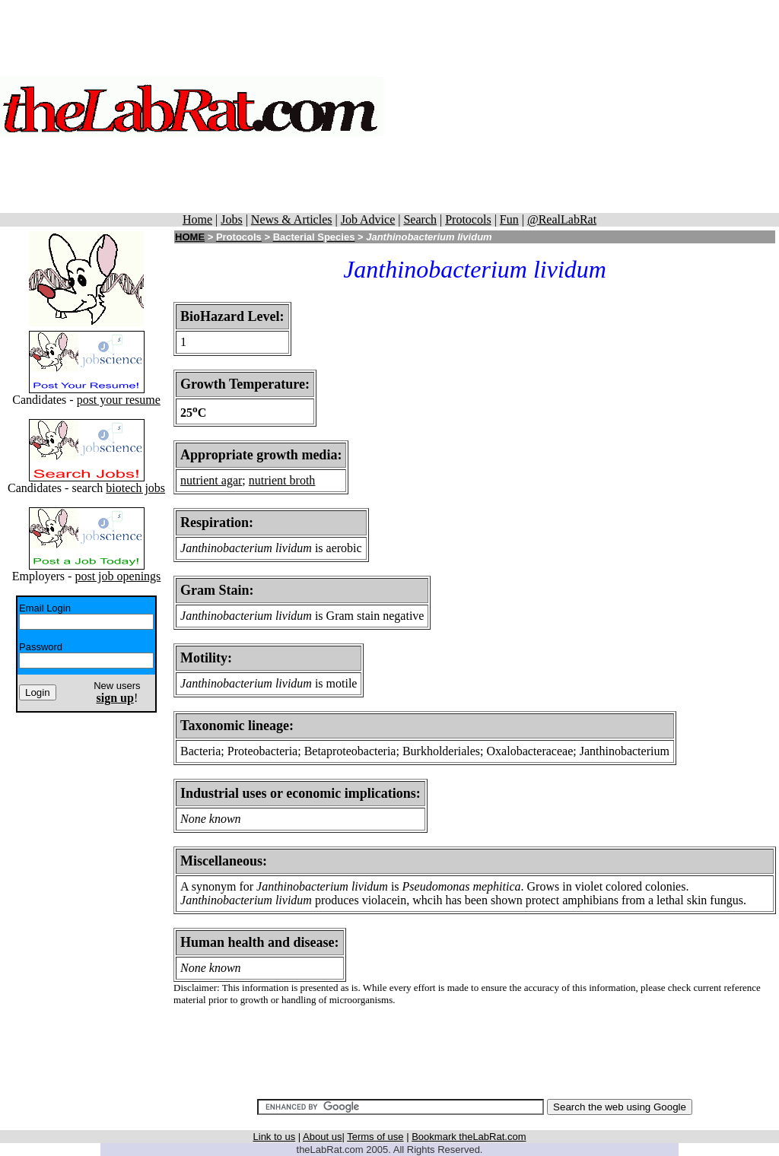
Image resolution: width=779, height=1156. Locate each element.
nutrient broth (282, 480)
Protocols (468, 219)
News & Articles (291, 219)
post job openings (118, 576)
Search (420, 219)
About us (322, 1136)
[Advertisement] (581, 106)
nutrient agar (211, 480)
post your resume (119, 399)
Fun (509, 219)
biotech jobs (135, 487)
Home (197, 219)
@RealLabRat (561, 219)
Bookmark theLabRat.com (469, 1136)
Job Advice (368, 219)
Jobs (231, 219)
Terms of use (375, 1136)
